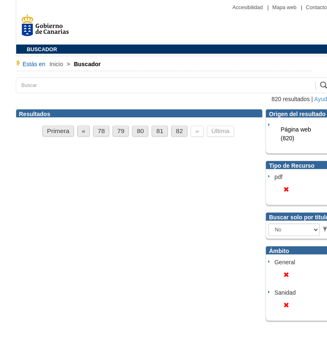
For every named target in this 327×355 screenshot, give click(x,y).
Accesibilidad (248, 7)
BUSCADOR (42, 49)
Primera (58, 130)
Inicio (57, 64)
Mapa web (285, 7)
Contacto (316, 7)
